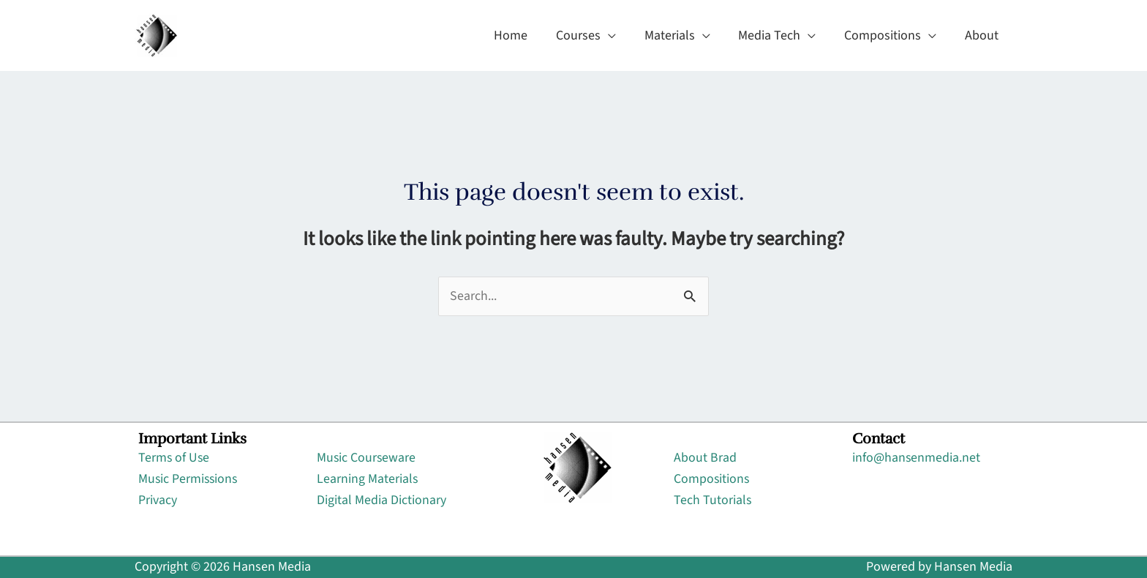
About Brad (705, 458)
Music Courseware (367, 458)
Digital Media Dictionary (381, 500)
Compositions (712, 479)
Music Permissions (189, 479)
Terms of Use (174, 458)
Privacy (157, 500)
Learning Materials (367, 479)
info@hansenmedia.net (916, 458)
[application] (617, 35)
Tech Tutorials (713, 500)
